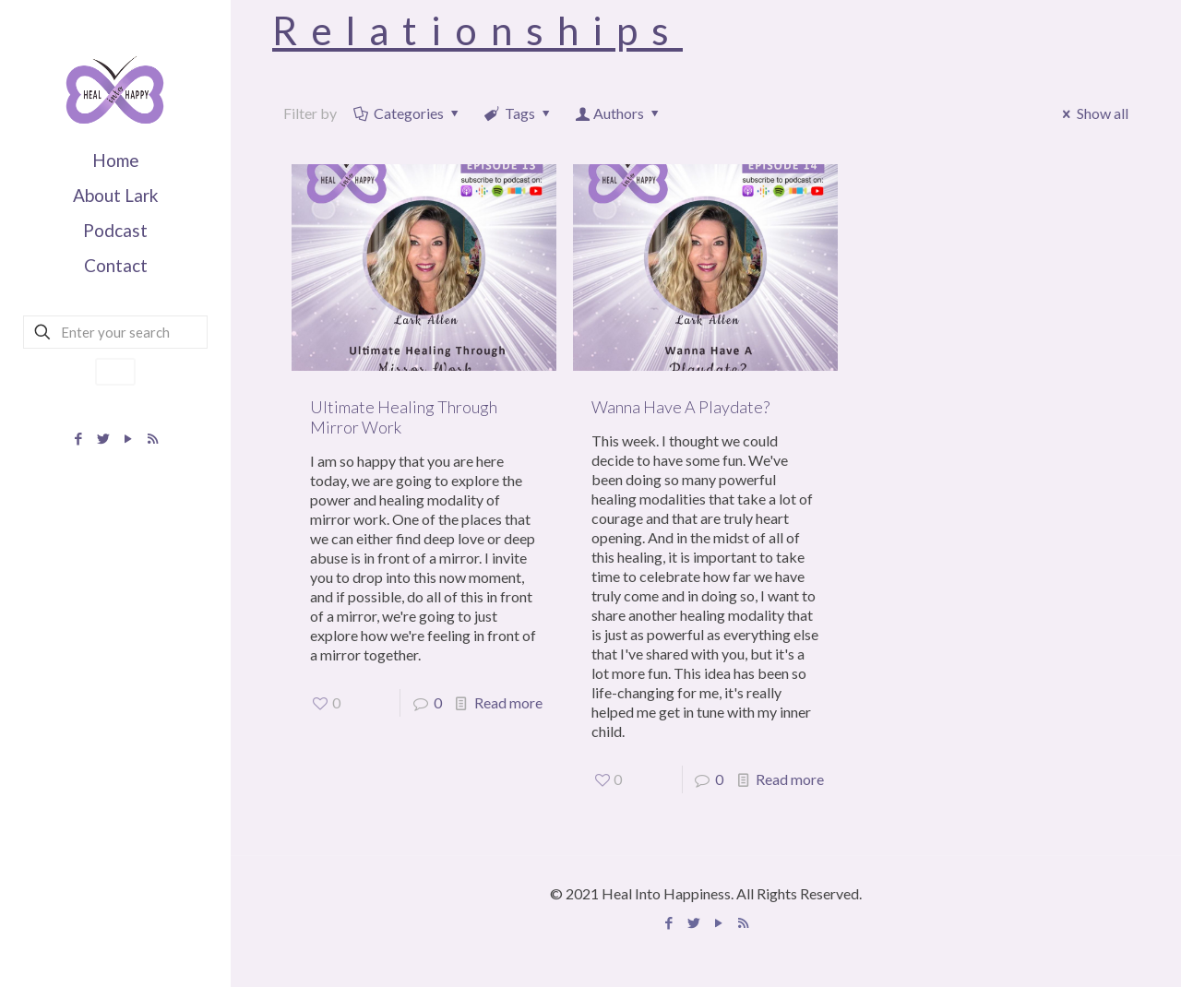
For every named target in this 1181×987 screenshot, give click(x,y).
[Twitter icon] (103, 438)
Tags (519, 113)
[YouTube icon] (127, 438)
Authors (619, 113)
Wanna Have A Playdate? (680, 407)
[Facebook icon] (78, 438)
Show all (1092, 113)
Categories (408, 113)
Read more (508, 702)
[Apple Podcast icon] (152, 438)
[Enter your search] (115, 332)
